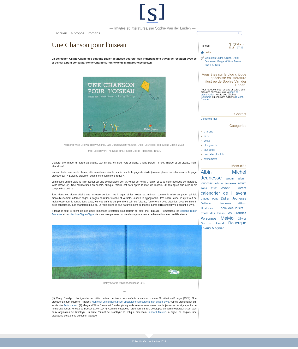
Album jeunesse (225, 183)
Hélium (242, 203)
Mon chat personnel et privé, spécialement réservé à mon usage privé (130, 301)
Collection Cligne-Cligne (218, 58)
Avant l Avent (233, 188)
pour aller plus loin (214, 154)
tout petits (209, 149)
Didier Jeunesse (233, 198)
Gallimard (206, 97)
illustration (207, 208)
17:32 (240, 47)
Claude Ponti (209, 198)
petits (208, 52)
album (230, 178)
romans (94, 33)
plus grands (210, 145)
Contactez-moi (209, 118)
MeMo (227, 218)
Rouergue (237, 223)
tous (206, 136)
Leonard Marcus (157, 312)
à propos (77, 33)
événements (210, 159)
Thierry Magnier (212, 228)
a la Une (208, 131)
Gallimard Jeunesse (216, 203)
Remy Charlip (212, 64)
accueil (61, 33)
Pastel (219, 223)
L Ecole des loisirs (229, 208)
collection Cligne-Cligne (81, 214)
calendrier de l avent (223, 193)
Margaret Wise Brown (229, 61)
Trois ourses (70, 305)
